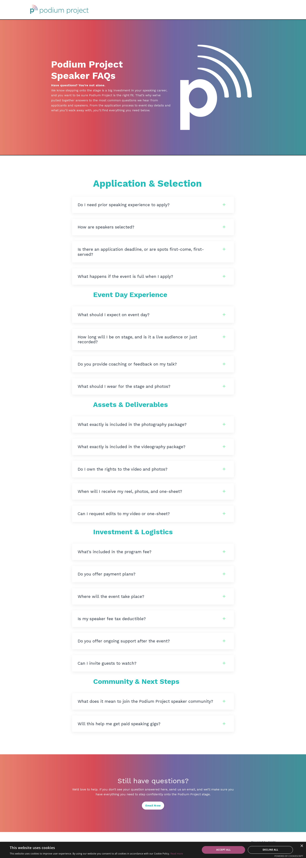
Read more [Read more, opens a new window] (176, 853)
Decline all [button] (270, 849)
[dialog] (153, 850)
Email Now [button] (153, 811)
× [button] (301, 846)
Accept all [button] (223, 849)
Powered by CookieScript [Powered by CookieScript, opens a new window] (288, 855)
